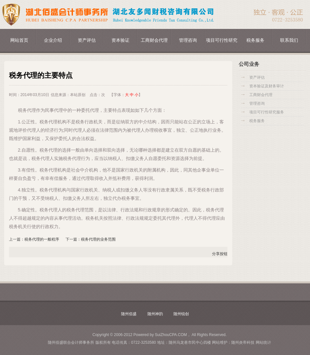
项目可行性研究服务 (266, 112)
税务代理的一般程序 (41, 239)
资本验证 (120, 40)
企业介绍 (53, 40)
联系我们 (289, 40)
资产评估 (87, 40)
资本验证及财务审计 (266, 86)
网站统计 (263, 342)
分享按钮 (219, 254)
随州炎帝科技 (242, 342)
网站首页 (19, 40)
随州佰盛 (129, 314)
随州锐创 (181, 314)
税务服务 (255, 40)
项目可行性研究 (221, 40)
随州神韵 (155, 314)
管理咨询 (188, 40)
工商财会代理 (154, 40)
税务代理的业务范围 (98, 239)
